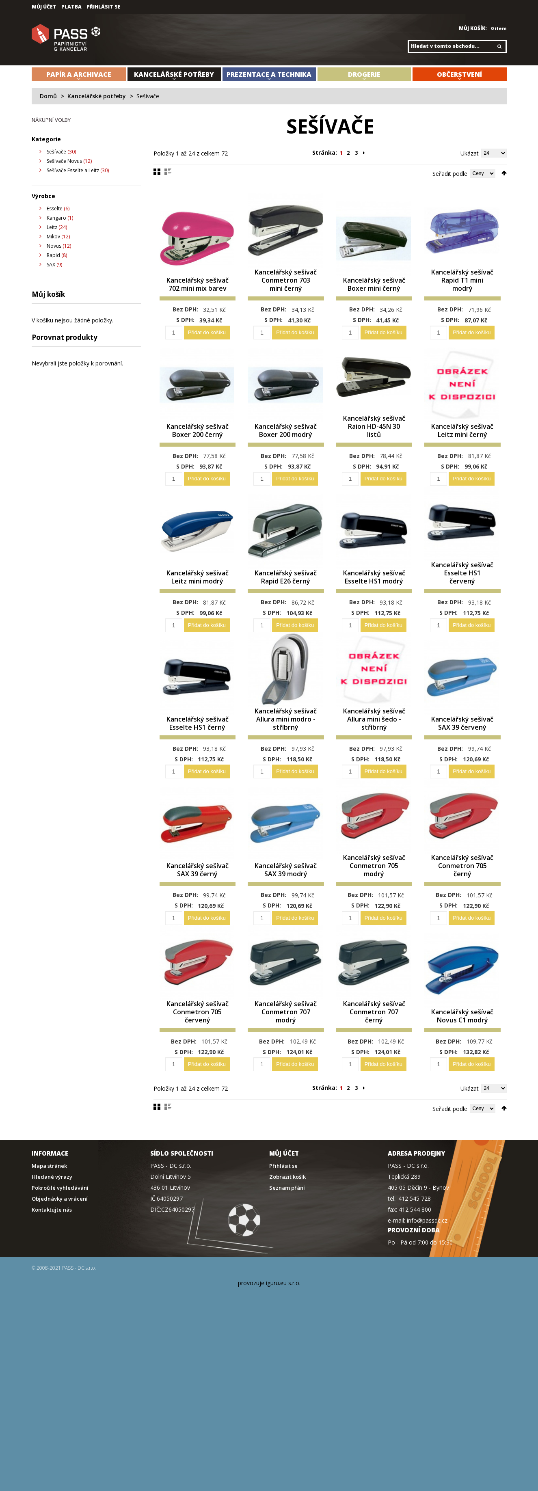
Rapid (53, 255)
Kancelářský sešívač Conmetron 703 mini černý (285, 285)
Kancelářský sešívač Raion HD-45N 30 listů (374, 437)
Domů (48, 96)
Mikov (53, 236)
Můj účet (44, 6)
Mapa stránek (49, 1205)
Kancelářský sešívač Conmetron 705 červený (197, 1047)
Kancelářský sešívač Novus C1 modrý (462, 1051)
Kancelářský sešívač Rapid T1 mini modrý (462, 289)
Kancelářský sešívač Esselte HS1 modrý (374, 584)
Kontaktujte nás (52, 1249)
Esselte (55, 208)
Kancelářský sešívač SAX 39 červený (462, 740)
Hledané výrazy (52, 1216)
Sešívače (56, 151)
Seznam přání (287, 1227)
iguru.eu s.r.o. (283, 1323)
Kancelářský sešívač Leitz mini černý (462, 437)
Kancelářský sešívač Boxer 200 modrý (285, 437)
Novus (54, 245)
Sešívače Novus (64, 161)
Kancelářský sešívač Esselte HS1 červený (462, 584)
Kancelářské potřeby (96, 96)
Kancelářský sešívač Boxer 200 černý (197, 437)
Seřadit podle (449, 173)
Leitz (52, 227)
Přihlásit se (103, 6)
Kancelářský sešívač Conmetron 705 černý (462, 891)
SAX (51, 264)
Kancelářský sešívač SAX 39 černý (197, 896)
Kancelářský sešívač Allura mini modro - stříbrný (285, 736)
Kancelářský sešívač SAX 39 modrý (286, 896)
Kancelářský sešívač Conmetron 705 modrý (374, 891)
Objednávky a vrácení (60, 1238)
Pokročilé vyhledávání (60, 1227)
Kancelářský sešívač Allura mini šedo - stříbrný (374, 736)
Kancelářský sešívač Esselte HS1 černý (197, 740)
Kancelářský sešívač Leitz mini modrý (197, 584)
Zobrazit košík (287, 1216)
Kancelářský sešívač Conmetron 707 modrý (285, 1047)
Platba (71, 6)
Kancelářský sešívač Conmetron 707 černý (374, 1047)
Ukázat (469, 153)
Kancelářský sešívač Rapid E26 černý (286, 584)
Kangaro (56, 217)
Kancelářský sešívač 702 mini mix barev (198, 289)
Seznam (167, 172)
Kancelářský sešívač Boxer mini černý (373, 289)
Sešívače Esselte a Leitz (73, 170)
